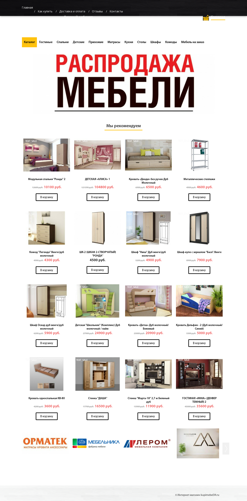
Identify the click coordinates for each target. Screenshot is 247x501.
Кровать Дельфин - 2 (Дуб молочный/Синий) (199, 327)
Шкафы (155, 42)
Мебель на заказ (192, 42)
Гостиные (45, 42)
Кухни (128, 42)
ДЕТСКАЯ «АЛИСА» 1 (97, 179)
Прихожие (96, 42)
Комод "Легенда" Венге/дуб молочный (46, 254)
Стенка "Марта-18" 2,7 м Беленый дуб (148, 400)
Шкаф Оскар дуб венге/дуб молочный (47, 327)
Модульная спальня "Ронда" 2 (46, 179)
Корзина (218, 16)
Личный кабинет (78, 17)
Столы (141, 42)
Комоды (171, 42)
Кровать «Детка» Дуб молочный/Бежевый (148, 327)
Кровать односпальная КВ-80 (47, 398)
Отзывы (97, 11)
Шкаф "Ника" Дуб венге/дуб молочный (148, 254)
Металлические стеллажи (199, 179)
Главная (27, 7)
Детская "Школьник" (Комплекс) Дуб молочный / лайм (97, 327)
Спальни (63, 42)
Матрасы (114, 42)
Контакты (116, 11)
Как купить (45, 11)
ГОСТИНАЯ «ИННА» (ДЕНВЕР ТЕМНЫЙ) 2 (199, 400)
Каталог (29, 42)
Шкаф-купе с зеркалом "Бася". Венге (199, 252)
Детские (78, 42)
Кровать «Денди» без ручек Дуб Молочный (148, 181)
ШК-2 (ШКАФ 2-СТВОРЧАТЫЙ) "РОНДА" (97, 254)
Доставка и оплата (72, 11)
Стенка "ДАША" (97, 398)
